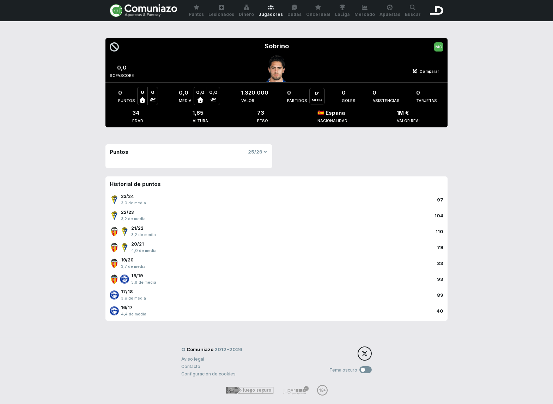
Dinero (246, 11)
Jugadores (271, 11)
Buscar (413, 11)
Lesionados (221, 11)
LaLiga (342, 11)
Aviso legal (192, 359)
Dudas (294, 11)
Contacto (190, 366)
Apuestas (389, 11)
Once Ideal (318, 11)
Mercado (364, 11)
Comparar (425, 71)
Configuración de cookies (208, 373)
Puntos (196, 11)
